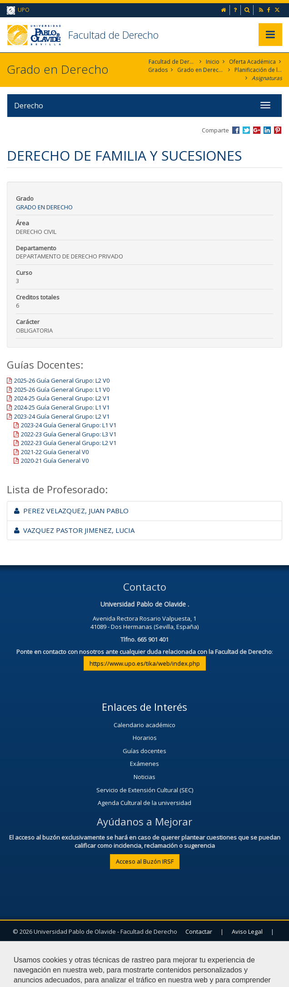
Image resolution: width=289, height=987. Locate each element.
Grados (158, 70)
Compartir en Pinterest (277, 130)
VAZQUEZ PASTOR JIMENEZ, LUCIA (74, 530)
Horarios (145, 738)
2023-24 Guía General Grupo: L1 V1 (68, 425)
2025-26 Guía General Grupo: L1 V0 (62, 389)
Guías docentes (144, 751)
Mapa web (133, 954)
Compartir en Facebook (235, 130)
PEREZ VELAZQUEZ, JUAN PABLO (71, 510)
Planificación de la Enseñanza (258, 70)
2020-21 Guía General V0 (55, 460)
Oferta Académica (252, 62)
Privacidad (84, 954)
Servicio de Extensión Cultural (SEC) (144, 790)
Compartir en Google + (256, 130)
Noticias (144, 777)
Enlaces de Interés (144, 707)
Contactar (198, 931)
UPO (18, 10)
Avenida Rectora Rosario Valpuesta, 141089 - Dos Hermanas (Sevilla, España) (144, 622)
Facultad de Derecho (113, 34)
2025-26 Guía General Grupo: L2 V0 (62, 380)
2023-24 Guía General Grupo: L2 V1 (62, 416)
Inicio (212, 62)
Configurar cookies (193, 954)
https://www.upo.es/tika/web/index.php (145, 663)
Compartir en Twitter (246, 130)
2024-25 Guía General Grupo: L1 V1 (62, 407)
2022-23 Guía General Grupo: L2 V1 (68, 443)
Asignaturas (267, 78)
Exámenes (144, 763)
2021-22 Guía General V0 (55, 452)
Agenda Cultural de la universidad (144, 803)
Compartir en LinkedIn (267, 130)
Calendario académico (144, 725)
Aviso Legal (247, 931)
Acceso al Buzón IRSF (145, 861)
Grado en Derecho (201, 70)
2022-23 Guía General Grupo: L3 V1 (68, 434)
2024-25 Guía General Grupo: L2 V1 (62, 398)
